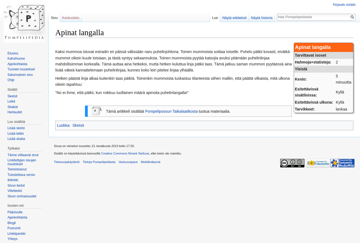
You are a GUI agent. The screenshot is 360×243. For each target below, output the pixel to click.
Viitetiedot (14, 191)
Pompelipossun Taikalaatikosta (171, 111)
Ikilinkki (12, 180)
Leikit (11, 101)
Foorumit (13, 228)
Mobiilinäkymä (150, 162)
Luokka (63, 125)
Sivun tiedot (16, 185)
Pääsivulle (15, 212)
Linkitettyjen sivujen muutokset (21, 162)
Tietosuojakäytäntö (67, 162)
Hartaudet (14, 112)
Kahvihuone (16, 58)
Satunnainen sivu (20, 75)
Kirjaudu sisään (344, 5)
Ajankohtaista (17, 64)
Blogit (11, 223)
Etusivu (12, 53)
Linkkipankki (16, 234)
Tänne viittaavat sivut (23, 155)
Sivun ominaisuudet (21, 196)
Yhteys (12, 239)
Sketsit (78, 125)
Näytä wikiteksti (234, 18)
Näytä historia (262, 18)
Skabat (12, 107)
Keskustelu (70, 18)
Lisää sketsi (16, 128)
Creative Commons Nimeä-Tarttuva (125, 153)
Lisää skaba (16, 139)
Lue (215, 18)
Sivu (54, 18)
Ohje (10, 80)
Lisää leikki (15, 134)
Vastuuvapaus (128, 162)
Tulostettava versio (21, 175)
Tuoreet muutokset (21, 69)
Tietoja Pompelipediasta (99, 162)
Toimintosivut (16, 169)
